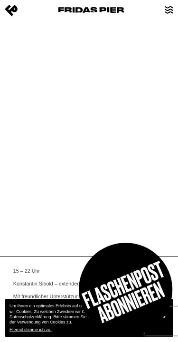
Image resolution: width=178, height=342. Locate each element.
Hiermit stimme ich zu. (30, 329)
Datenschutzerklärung (30, 316)
